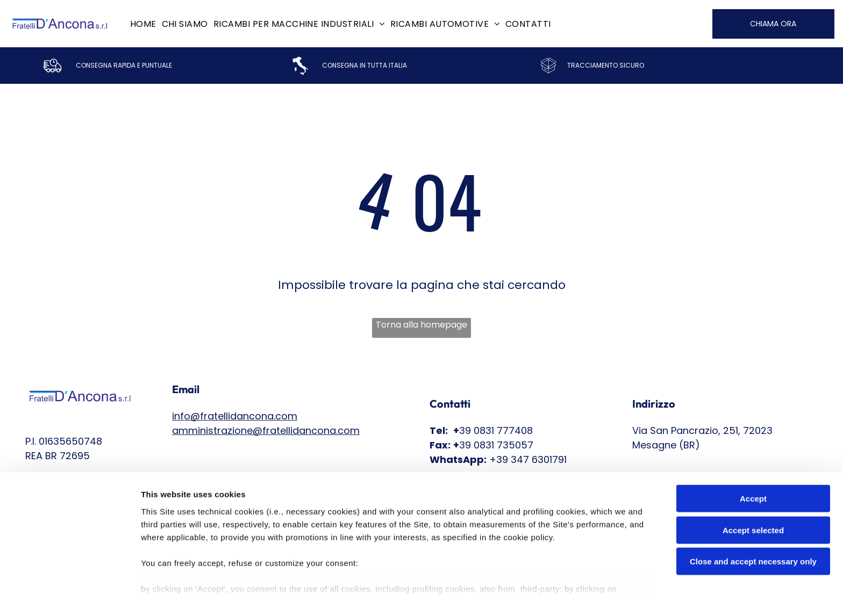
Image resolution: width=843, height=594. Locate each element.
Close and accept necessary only (753, 499)
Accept (753, 436)
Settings (547, 572)
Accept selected (753, 468)
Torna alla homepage (421, 324)
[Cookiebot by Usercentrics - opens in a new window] (70, 573)
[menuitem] (143, 23)
